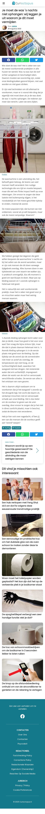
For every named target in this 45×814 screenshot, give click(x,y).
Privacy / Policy (22, 785)
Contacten (22, 739)
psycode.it (22, 743)
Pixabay (4, 174)
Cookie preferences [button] (22, 790)
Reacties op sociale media (22, 773)
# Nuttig (6, 427)
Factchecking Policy (22, 755)
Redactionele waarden (23, 764)
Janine (14, 26)
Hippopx (5, 333)
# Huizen (16, 427)
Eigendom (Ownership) (22, 769)
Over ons (22, 734)
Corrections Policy (22, 760)
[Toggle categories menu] (3, 3)
